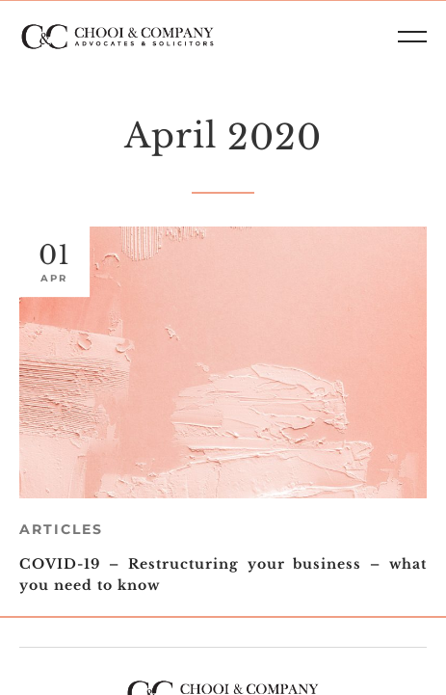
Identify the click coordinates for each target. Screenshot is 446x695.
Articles (61, 529)
